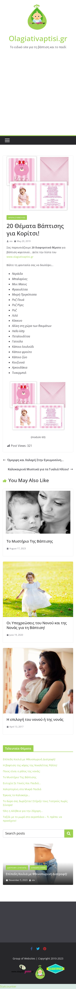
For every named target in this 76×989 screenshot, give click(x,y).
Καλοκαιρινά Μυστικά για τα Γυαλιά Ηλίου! (40, 469)
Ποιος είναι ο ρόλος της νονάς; (21, 771)
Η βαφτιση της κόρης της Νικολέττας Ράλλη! (30, 765)
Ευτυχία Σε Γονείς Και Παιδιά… (22, 783)
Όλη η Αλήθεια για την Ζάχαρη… (23, 811)
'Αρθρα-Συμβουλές (16, 217)
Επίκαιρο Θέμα (38, 867)
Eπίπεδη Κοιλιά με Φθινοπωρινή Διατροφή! (29, 759)
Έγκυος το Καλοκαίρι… (16, 795)
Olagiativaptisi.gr (38, 38)
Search (68, 833)
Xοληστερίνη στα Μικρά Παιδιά (22, 789)
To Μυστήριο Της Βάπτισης (30, 541)
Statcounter (8, 986)
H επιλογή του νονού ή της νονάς (35, 719)
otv (11, 241)
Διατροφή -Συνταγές (17, 867)
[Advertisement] (38, 95)
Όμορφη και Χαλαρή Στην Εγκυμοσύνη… (33, 460)
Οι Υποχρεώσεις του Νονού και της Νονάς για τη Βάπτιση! (37, 625)
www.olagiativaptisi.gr (20, 256)
